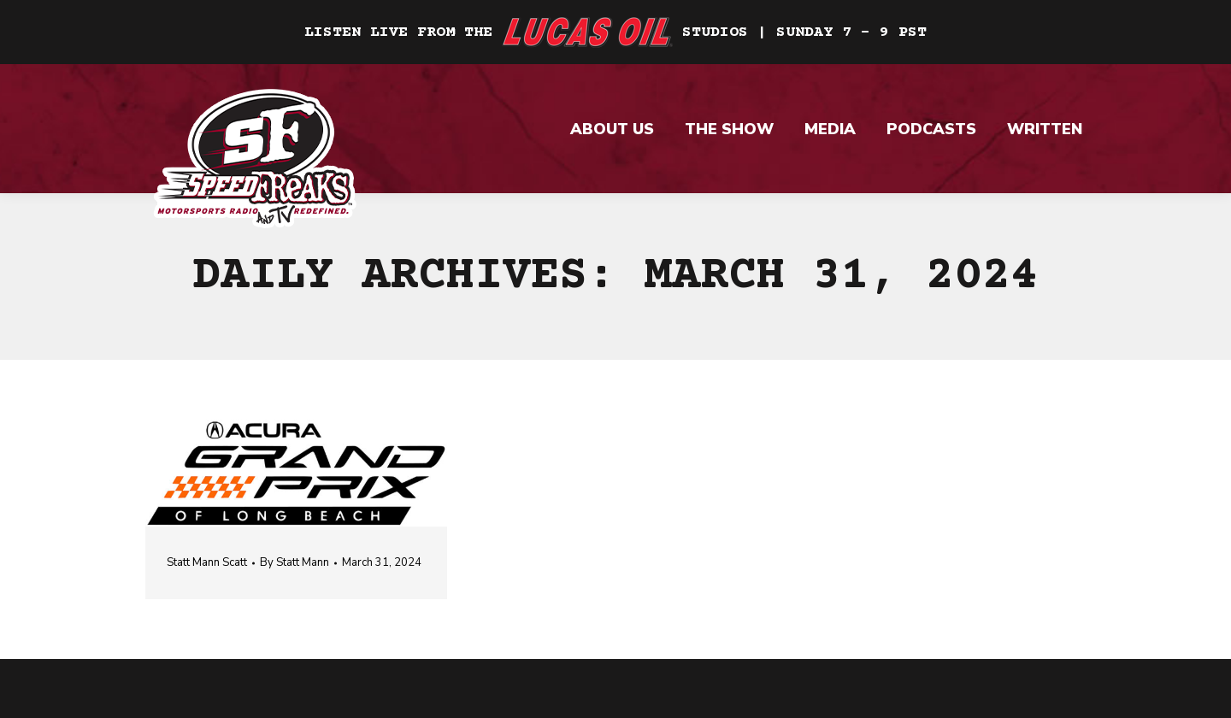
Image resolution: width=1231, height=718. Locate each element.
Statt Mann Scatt (207, 562)
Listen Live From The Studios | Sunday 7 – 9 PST (615, 32)
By (294, 562)
